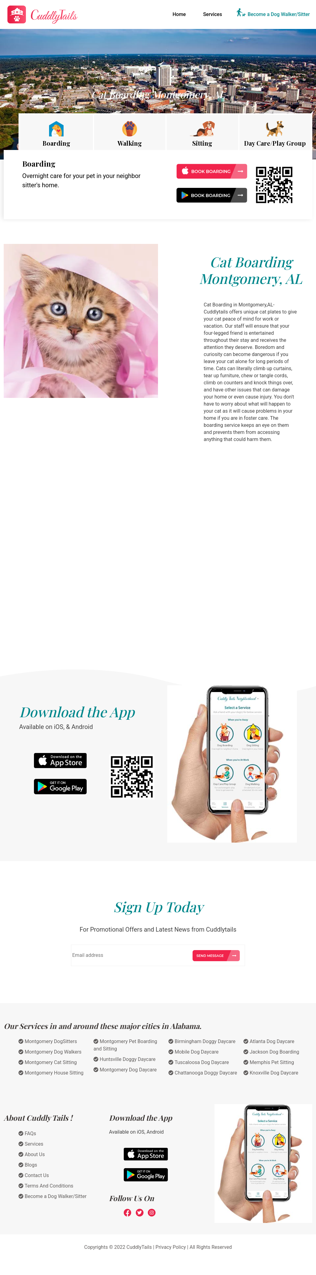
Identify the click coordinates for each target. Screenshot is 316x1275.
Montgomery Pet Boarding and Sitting (125, 1045)
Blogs (28, 1165)
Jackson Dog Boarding (271, 1052)
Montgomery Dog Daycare (125, 1070)
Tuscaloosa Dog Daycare (198, 1062)
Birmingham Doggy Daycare (201, 1041)
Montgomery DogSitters (48, 1041)
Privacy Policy (171, 1247)
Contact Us (34, 1175)
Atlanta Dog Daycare (268, 1041)
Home (180, 13)
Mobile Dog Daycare (193, 1052)
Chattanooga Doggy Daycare (202, 1073)
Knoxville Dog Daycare (270, 1073)
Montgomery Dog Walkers (50, 1052)
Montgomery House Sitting (51, 1073)
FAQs (27, 1133)
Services (212, 14)
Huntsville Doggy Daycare (125, 1059)
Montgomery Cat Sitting (48, 1062)
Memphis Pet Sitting (268, 1062)
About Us (32, 1154)
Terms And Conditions (46, 1186)
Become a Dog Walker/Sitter (278, 14)
